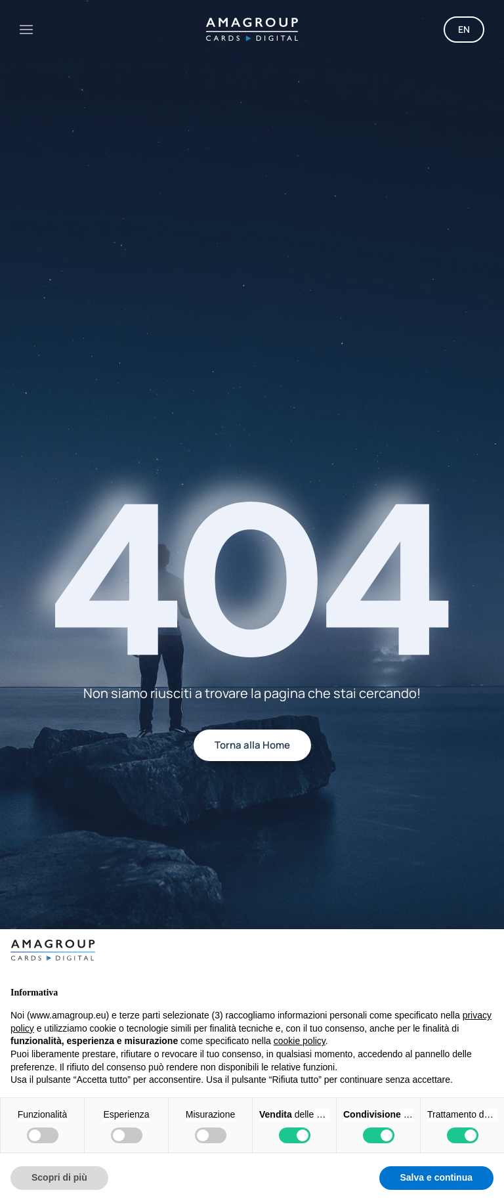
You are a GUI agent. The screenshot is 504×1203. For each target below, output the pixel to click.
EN (464, 29)
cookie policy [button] (300, 1041)
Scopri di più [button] (59, 1177)
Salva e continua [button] (436, 1177)
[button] (26, 29)
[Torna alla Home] (252, 29)
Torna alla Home (252, 745)
